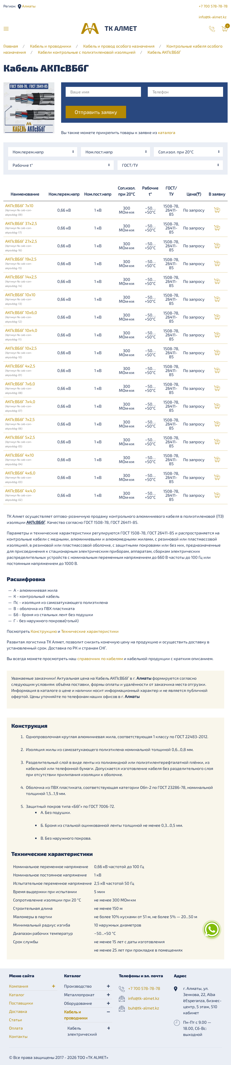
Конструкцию (44, 631)
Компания (18, 986)
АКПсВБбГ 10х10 (20, 298)
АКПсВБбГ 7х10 (19, 209)
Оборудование (78, 1003)
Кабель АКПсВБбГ (164, 52)
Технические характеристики (90, 631)
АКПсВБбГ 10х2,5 (21, 352)
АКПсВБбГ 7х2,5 (20, 423)
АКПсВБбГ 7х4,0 (20, 405)
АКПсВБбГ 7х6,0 (20, 387)
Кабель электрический (82, 1031)
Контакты (18, 1036)
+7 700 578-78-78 (213, 6)
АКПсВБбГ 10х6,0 (21, 316)
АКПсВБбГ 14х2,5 (21, 280)
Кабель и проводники (50, 46)
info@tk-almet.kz (212, 17)
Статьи (15, 1019)
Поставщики (21, 1002)
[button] (6, 28)
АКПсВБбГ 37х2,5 (21, 227)
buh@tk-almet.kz (143, 1007)
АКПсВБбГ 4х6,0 (20, 476)
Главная (10, 46)
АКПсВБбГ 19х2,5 (21, 263)
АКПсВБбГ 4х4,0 (20, 494)
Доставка (18, 1011)
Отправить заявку (96, 112)
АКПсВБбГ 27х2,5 (21, 245)
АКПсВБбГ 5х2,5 (20, 441)
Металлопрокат (79, 994)
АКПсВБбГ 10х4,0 (21, 334)
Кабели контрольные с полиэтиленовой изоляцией (87, 52)
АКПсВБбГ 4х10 (19, 459)
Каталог (16, 994)
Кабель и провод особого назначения (119, 46)
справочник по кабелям (100, 658)
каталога (166, 132)
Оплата (16, 1028)
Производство (78, 986)
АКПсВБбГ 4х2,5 (20, 370)
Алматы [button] (28, 6)
